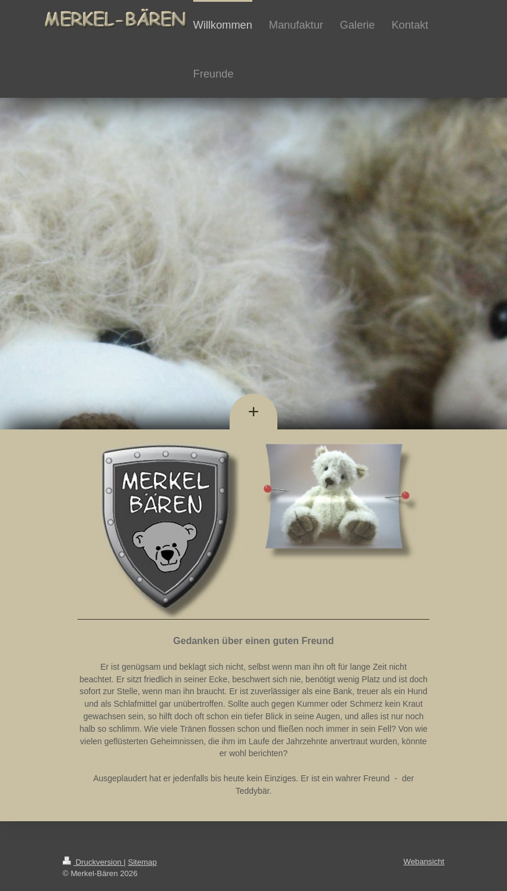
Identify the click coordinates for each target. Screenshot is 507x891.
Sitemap (142, 862)
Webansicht (423, 861)
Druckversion (93, 862)
